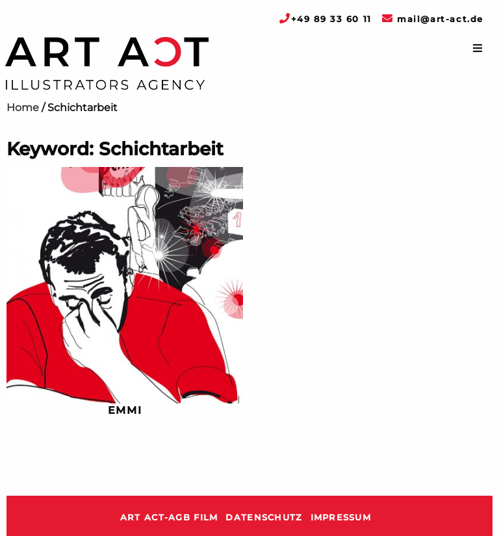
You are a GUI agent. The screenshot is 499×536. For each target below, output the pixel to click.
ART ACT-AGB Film (169, 517)
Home (22, 107)
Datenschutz (263, 517)
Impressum (341, 517)
